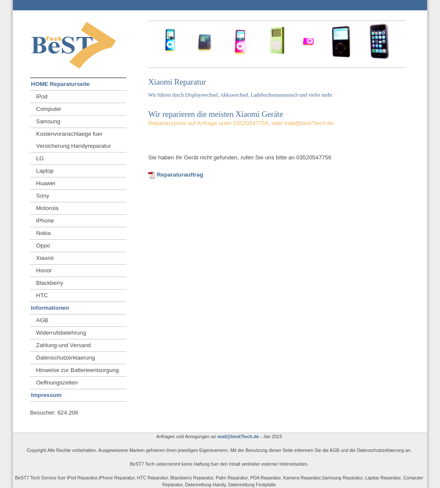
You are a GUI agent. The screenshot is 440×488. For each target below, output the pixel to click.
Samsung (48, 121)
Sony (42, 195)
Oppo (43, 245)
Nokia (43, 233)
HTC (42, 295)
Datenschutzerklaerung (65, 357)
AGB (42, 320)
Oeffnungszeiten (57, 382)
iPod (42, 96)
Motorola (47, 208)
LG (40, 158)
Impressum (46, 395)
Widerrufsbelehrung (61, 332)
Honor (44, 270)
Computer (48, 109)
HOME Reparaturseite (60, 84)
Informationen (50, 308)
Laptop (45, 171)
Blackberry (49, 283)
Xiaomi (45, 258)
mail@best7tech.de (238, 436)
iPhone (45, 220)
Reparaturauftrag (175, 174)
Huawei (45, 183)
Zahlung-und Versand (63, 345)
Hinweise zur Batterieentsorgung (77, 370)
